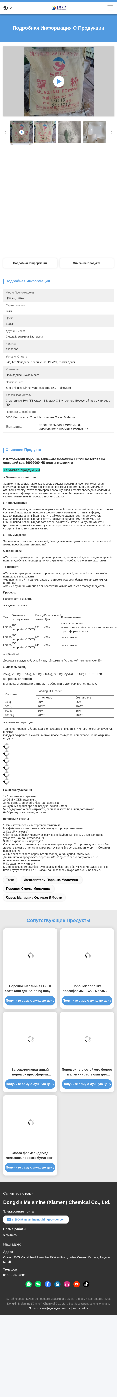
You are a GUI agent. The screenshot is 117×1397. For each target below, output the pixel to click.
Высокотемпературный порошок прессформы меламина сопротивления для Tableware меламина (30, 1072)
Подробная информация (30, 263)
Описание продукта (87, 263)
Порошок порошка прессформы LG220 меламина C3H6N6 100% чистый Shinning (87, 988)
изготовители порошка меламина (51, 880)
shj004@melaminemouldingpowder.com (35, 1219)
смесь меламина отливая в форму (34, 897)
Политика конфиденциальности (49, 1308)
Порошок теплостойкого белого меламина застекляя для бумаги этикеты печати (87, 1072)
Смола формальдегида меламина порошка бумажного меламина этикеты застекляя (30, 1155)
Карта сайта (80, 1308)
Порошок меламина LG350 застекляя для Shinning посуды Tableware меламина (30, 988)
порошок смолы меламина (28, 888)
